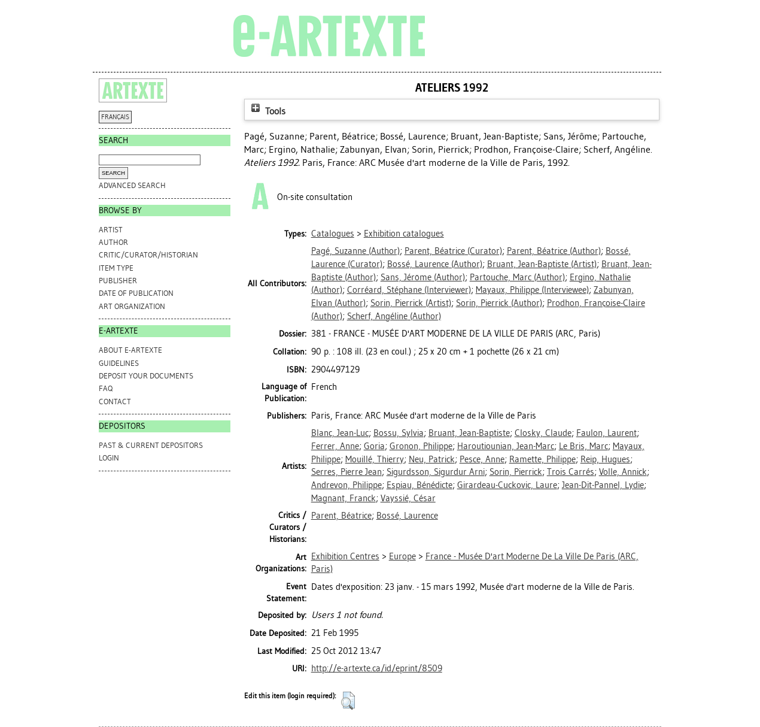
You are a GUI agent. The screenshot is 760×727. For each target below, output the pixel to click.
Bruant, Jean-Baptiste (469, 433)
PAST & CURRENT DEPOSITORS (151, 445)
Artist (111, 229)
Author (113, 242)
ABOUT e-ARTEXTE (130, 350)
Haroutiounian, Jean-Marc (505, 446)
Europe (402, 556)
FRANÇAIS (115, 117)
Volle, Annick (623, 472)
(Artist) (542, 264)
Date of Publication (136, 293)
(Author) (355, 251)
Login (109, 457)
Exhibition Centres (345, 556)
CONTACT (115, 401)
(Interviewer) (409, 289)
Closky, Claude (543, 433)
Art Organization (132, 306)
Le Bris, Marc (583, 446)
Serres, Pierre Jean (346, 472)
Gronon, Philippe (421, 446)
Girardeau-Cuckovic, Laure (507, 485)
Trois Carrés (570, 472)
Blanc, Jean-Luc (340, 433)
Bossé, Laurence (407, 515)
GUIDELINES (119, 363)
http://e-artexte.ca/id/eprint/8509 (376, 668)
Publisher (118, 280)
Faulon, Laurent (606, 433)
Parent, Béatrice (341, 515)
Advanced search (132, 185)
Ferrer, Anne (335, 446)
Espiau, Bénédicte (419, 485)
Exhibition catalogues (404, 233)
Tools (266, 111)
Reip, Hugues (605, 459)
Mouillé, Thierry (374, 459)
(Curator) (453, 251)
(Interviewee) (532, 289)
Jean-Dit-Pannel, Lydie (603, 485)
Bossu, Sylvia (398, 433)
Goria (374, 446)
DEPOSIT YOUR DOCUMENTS (146, 375)
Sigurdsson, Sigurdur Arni (436, 472)
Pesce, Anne (482, 459)
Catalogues (332, 233)
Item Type (116, 267)
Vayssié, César (408, 498)
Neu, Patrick (432, 459)
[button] (348, 701)
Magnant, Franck (343, 498)
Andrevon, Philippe (346, 485)
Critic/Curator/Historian (148, 254)
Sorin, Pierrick (516, 472)
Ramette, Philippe (542, 459)
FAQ (106, 388)
